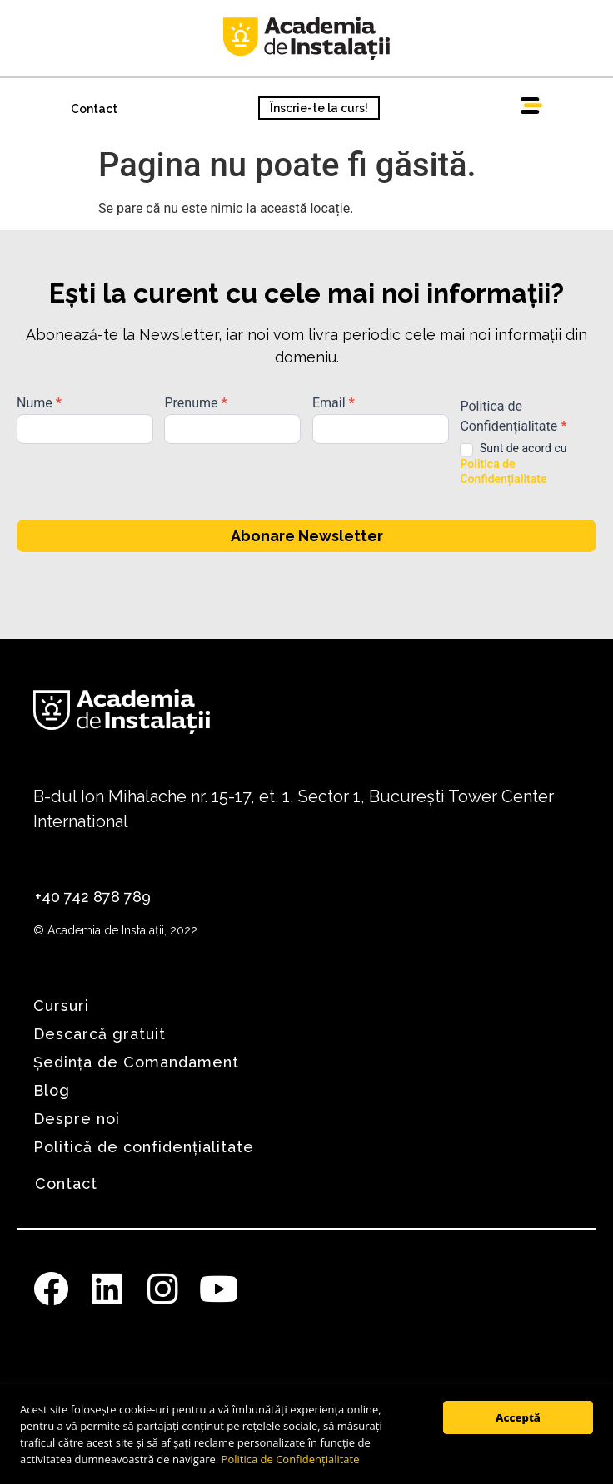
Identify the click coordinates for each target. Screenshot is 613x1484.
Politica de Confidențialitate (291, 1459)
